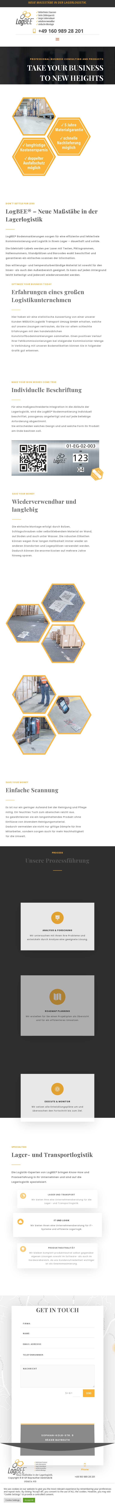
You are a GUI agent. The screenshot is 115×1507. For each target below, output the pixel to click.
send (88, 1402)
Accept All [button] (29, 1500)
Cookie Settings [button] (13, 1500)
